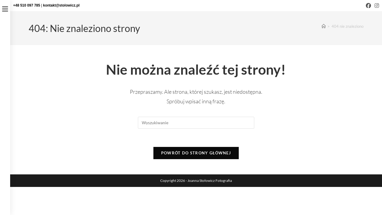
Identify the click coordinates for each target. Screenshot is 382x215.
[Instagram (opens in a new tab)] (376, 6)
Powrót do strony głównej (196, 152)
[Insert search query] (196, 123)
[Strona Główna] (324, 26)
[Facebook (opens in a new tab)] (368, 6)
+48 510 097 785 (27, 5)
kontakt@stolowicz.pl (61, 5)
